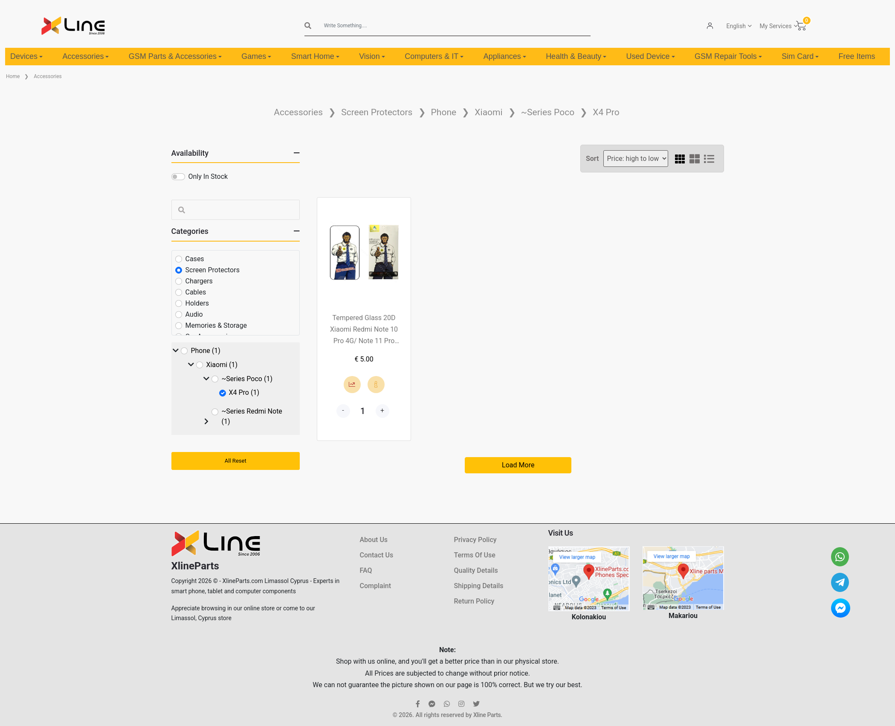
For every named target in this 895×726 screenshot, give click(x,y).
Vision (372, 56)
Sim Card (800, 56)
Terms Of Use (474, 555)
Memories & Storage (216, 325)
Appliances (505, 56)
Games (256, 56)
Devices (26, 56)
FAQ (366, 570)
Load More (518, 465)
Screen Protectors (376, 112)
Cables (195, 292)
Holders (197, 303)
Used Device (650, 56)
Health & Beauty (576, 56)
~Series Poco (547, 112)
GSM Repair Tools (728, 56)
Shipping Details (479, 586)
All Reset (235, 461)
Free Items (857, 56)
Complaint (375, 586)
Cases (194, 259)
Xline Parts (487, 714)
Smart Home (315, 56)
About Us (374, 540)
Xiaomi (488, 112)
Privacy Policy (475, 540)
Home (13, 76)
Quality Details (476, 570)
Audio (194, 314)
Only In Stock (208, 176)
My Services (776, 26)
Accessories (85, 56)
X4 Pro (606, 112)
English (736, 26)
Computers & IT (434, 56)
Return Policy (474, 601)
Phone (444, 112)
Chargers (199, 281)
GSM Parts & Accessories (175, 56)
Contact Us (377, 555)
